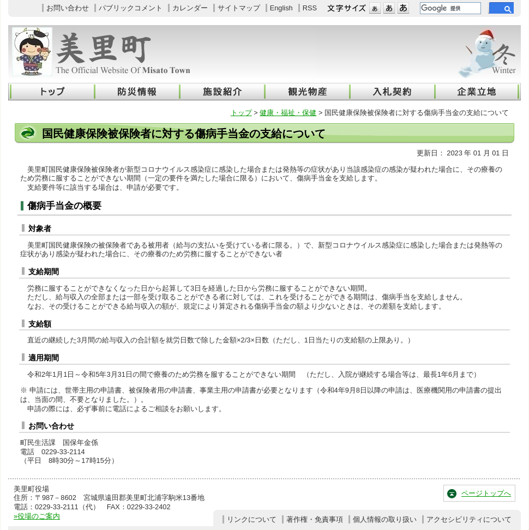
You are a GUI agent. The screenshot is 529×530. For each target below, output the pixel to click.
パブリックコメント (131, 8)
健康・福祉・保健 (288, 113)
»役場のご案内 (37, 516)
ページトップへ (486, 493)
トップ (241, 113)
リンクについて (251, 519)
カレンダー (190, 8)
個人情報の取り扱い (385, 519)
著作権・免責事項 (314, 519)
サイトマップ (239, 8)
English (281, 8)
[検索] (449, 8)
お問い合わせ (67, 8)
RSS (310, 8)
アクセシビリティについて (469, 519)
